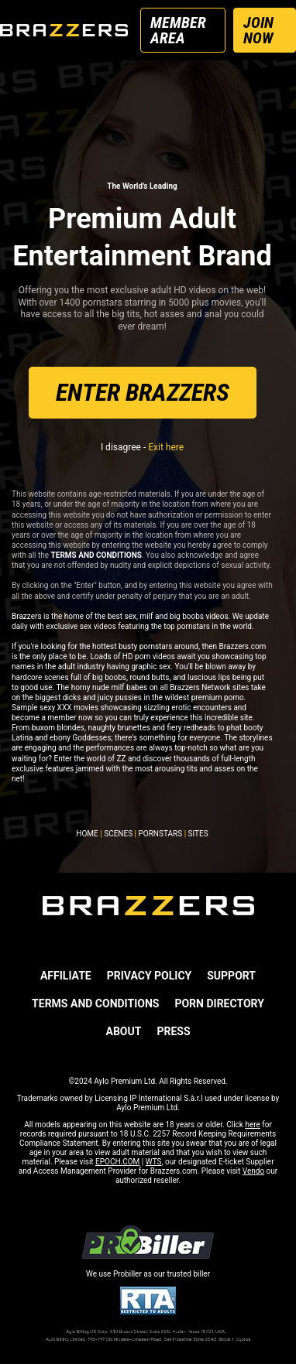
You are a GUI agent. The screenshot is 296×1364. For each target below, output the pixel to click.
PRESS (173, 1031)
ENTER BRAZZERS (142, 392)
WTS (154, 1161)
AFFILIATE (65, 975)
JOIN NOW (258, 30)
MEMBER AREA (178, 30)
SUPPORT (231, 975)
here (252, 1124)
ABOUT (123, 1031)
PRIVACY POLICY (149, 975)
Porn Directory (218, 1003)
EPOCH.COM (117, 1161)
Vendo (253, 1171)
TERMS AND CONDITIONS (95, 1003)
